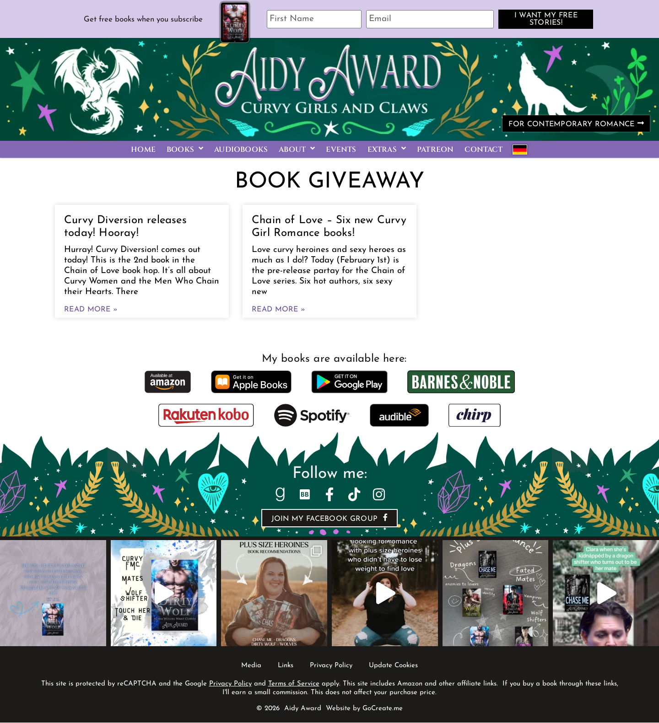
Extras (386, 150)
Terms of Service (293, 684)
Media (251, 666)
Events (341, 150)
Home (143, 150)
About (297, 150)
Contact (483, 150)
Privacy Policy (331, 666)
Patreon (435, 150)
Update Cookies (393, 666)
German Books (520, 149)
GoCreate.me (382, 709)
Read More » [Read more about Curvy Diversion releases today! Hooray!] (91, 310)
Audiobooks (241, 150)
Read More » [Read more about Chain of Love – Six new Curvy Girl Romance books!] (278, 310)
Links (285, 666)
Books (185, 150)
